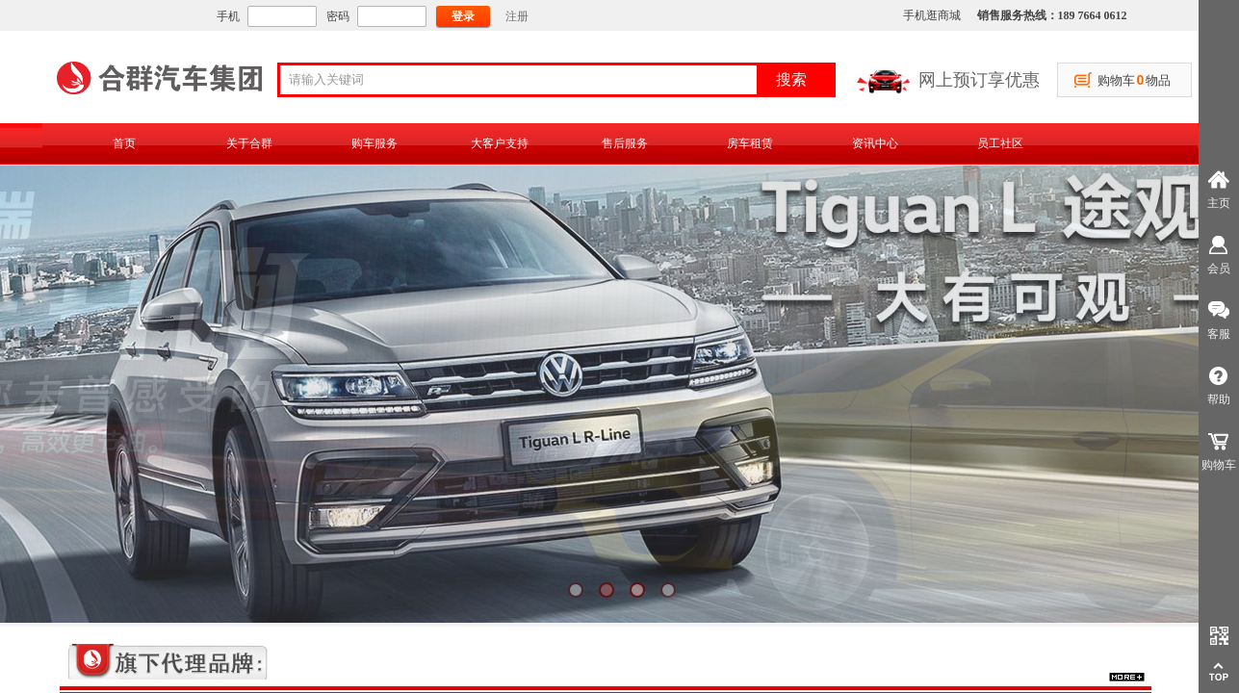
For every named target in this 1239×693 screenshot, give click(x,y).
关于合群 (249, 143)
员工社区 (1000, 143)
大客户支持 (500, 143)
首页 (124, 143)
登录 (463, 16)
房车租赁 (750, 143)
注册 (517, 16)
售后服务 (625, 143)
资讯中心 (875, 143)
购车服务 (374, 143)
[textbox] (524, 79)
